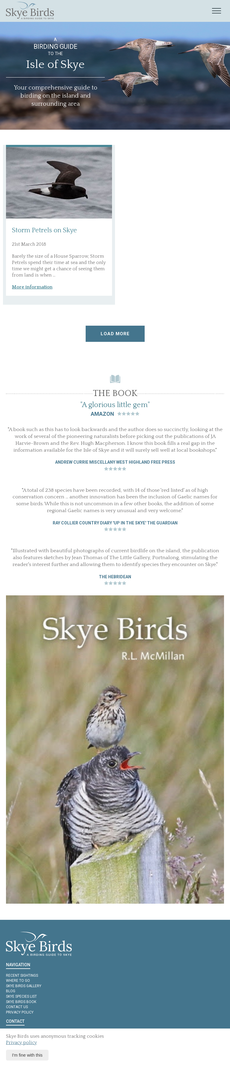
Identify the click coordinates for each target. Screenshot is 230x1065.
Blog (10, 991)
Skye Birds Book (21, 1002)
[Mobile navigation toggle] (216, 11)
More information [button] (32, 287)
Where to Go (18, 980)
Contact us (17, 1007)
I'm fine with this (27, 1055)
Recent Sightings (22, 975)
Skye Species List (21, 996)
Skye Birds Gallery (23, 986)
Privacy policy (20, 1012)
